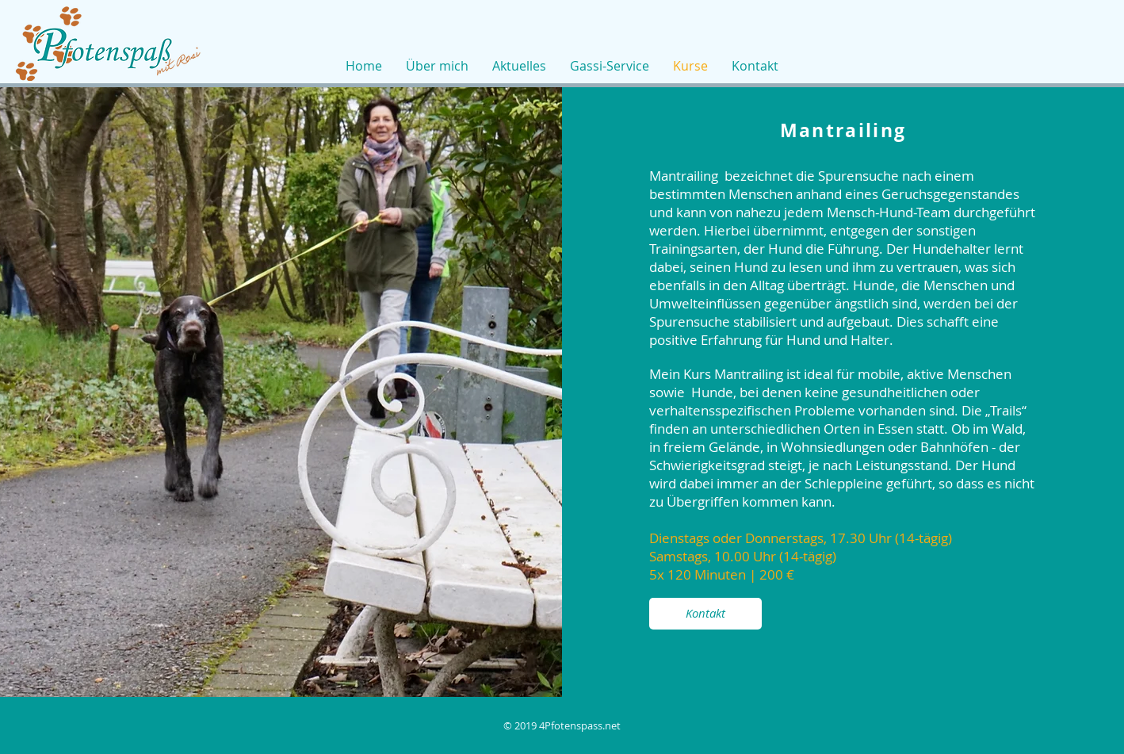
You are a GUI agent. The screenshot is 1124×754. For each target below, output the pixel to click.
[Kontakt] (705, 614)
